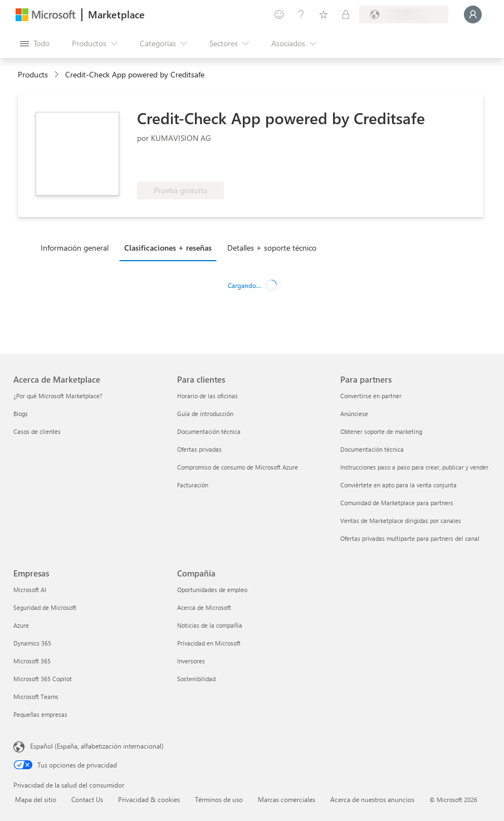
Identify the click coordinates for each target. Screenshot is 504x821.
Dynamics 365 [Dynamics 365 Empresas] (32, 643)
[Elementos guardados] (323, 14)
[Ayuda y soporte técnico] (301, 14)
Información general (75, 247)
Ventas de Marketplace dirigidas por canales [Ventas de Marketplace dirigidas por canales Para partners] (400, 520)
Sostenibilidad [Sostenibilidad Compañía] (196, 679)
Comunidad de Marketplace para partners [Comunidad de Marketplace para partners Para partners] (396, 503)
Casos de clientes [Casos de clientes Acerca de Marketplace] (37, 431)
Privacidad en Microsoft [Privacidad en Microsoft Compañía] (209, 643)
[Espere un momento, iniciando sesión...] (472, 14)
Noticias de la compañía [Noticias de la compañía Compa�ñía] (209, 625)
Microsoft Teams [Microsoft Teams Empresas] (35, 696)
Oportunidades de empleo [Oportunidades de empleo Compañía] (212, 589)
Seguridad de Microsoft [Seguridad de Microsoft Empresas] (44, 607)
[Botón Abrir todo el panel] (35, 43)
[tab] (77, 247)
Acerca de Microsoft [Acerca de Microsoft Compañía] (204, 607)
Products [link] (33, 74)
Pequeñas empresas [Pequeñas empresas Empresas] (40, 714)
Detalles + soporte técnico (271, 247)
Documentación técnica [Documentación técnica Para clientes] (209, 431)
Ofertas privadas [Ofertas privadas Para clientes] (199, 449)
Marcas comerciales (286, 799)
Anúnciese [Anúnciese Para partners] (354, 413)
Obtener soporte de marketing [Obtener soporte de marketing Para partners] (381, 431)
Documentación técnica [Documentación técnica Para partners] (372, 449)
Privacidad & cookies (149, 799)
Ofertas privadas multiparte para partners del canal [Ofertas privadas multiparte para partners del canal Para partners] (409, 538)
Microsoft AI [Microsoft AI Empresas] (29, 589)
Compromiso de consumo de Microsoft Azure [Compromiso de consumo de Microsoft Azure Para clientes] (237, 467)
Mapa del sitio (35, 799)
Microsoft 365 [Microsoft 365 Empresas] (32, 661)
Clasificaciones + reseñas (168, 247)
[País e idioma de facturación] (403, 14)
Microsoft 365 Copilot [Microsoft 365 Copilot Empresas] (42, 679)
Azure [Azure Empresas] (21, 625)
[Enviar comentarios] (279, 14)
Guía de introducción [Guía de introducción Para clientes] (205, 413)
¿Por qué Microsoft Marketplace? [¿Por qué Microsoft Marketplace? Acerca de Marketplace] (57, 396)
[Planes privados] (346, 14)
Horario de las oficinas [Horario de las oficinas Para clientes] (207, 396)
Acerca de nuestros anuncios (372, 799)
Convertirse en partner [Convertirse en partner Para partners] (371, 396)
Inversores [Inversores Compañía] (191, 661)
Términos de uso (219, 799)
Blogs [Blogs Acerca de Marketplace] (20, 413)
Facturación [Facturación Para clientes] (192, 485)
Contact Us (87, 799)
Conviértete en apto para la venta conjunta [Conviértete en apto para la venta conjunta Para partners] (398, 485)
